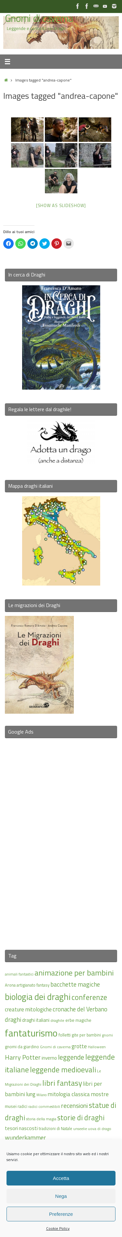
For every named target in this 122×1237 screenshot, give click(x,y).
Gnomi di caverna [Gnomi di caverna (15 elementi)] (55, 1047)
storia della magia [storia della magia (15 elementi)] (41, 1119)
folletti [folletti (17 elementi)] (65, 1035)
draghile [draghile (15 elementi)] (57, 1020)
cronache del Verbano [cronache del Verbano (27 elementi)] (80, 1009)
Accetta (61, 1178)
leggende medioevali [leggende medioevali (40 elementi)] (63, 1069)
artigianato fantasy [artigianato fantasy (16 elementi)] (33, 985)
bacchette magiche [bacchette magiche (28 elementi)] (75, 984)
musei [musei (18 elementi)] (11, 1106)
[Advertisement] (61, 840)
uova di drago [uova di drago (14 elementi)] (99, 1128)
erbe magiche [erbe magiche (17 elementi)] (78, 1020)
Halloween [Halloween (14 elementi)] (97, 1047)
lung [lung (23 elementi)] (30, 1094)
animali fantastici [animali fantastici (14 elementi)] (19, 974)
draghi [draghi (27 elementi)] (13, 1019)
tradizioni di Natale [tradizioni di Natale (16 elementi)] (55, 1128)
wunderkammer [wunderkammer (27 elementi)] (25, 1137)
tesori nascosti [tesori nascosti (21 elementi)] (21, 1128)
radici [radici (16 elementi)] (22, 1106)
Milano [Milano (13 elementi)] (41, 1094)
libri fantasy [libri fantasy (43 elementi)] (62, 1083)
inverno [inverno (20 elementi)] (49, 1058)
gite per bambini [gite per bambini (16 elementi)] (86, 1035)
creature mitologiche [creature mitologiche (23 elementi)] (28, 1009)
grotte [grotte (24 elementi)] (79, 1046)
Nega (61, 1196)
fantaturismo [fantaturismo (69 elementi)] (31, 1033)
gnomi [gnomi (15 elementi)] (107, 1035)
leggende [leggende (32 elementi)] (71, 1057)
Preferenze (61, 1214)
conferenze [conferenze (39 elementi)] (89, 997)
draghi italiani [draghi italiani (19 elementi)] (35, 1020)
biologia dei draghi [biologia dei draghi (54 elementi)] (38, 996)
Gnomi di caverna (39, 18)
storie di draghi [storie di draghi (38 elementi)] (80, 1117)
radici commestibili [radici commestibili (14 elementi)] (44, 1106)
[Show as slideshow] (61, 205)
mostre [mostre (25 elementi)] (100, 1094)
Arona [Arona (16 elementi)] (10, 985)
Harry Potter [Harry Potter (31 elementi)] (23, 1057)
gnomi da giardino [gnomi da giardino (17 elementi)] (22, 1046)
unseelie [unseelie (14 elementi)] (80, 1128)
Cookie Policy (58, 1228)
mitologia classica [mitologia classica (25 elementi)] (68, 1094)
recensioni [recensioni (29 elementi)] (74, 1105)
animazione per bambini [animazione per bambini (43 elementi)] (74, 972)
